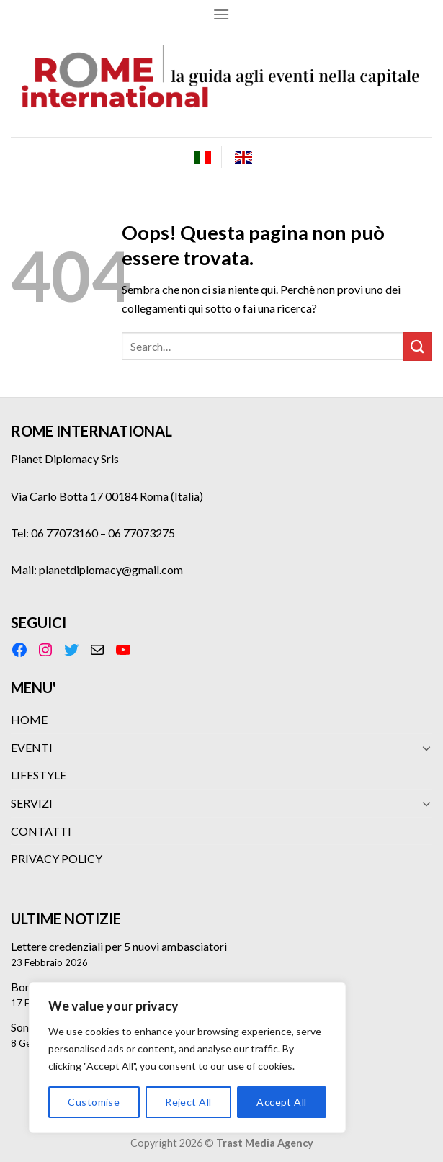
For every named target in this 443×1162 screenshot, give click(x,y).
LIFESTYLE (38, 775)
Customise (94, 1102)
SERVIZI (32, 803)
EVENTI (32, 747)
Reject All (188, 1102)
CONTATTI (41, 831)
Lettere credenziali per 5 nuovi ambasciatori (119, 946)
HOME (29, 719)
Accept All (281, 1102)
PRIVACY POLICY (56, 858)
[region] (187, 1057)
